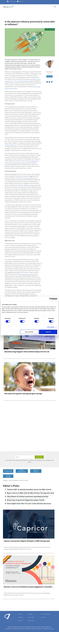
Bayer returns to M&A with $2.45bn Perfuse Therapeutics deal (30, 493)
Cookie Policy (31, 617)
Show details (50, 327)
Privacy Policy (31, 620)
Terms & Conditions (45, 614)
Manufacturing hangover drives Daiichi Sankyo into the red (26, 352)
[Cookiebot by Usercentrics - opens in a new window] (50, 299)
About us (20, 614)
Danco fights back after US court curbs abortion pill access (29, 504)
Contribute (30, 614)
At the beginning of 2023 (30, 178)
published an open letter (30, 185)
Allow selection (29, 332)
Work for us (43, 617)
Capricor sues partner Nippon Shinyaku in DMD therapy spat (27, 541)
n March (35, 112)
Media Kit (21, 1)
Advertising (20, 617)
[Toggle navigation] (55, 6)
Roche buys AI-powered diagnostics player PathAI (25, 500)
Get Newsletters (12, 1)
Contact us (20, 620)
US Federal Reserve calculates (25, 81)
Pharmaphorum (7, 616)
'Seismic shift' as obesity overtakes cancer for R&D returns (29, 489)
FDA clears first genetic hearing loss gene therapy (23, 394)
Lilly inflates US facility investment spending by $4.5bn (27, 496)
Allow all (48, 332)
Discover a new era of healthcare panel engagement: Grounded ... (29, 587)
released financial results (27, 274)
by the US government (11, 145)
